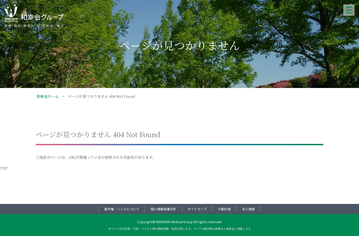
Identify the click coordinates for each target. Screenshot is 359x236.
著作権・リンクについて (121, 209)
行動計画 (224, 209)
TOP (4, 168)
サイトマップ (197, 209)
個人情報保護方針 (163, 209)
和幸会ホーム (48, 96)
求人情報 (248, 209)
